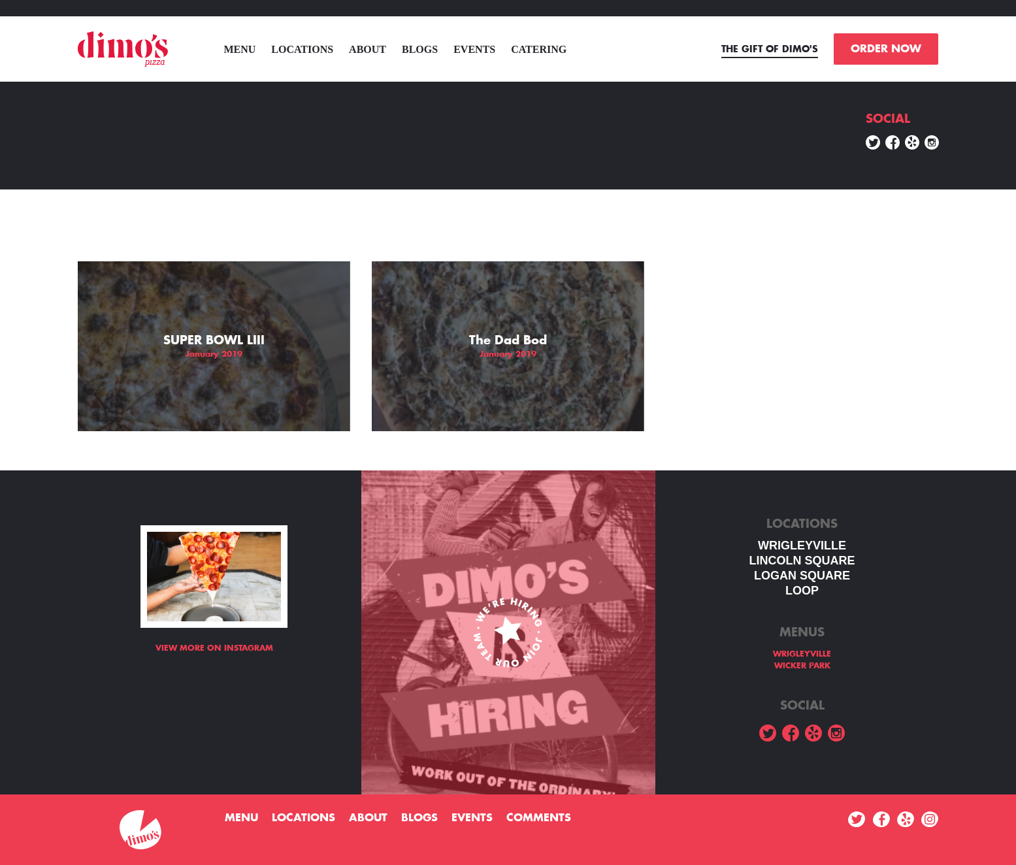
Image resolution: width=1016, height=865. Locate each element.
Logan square (802, 575)
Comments (538, 818)
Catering (538, 49)
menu (239, 49)
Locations (302, 49)
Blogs (420, 49)
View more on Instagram (214, 648)
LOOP (802, 590)
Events (474, 49)
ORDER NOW (886, 49)
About (367, 49)
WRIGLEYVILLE (802, 545)
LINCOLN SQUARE (802, 560)
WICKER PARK (802, 666)
